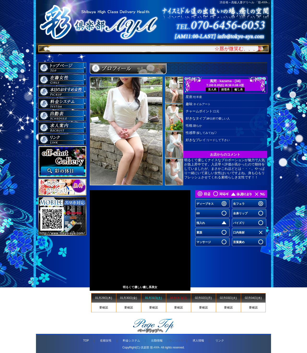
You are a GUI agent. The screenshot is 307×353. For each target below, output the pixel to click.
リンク (219, 340)
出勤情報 (157, 340)
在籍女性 (106, 340)
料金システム (131, 340)
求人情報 (198, 340)
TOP (86, 340)
